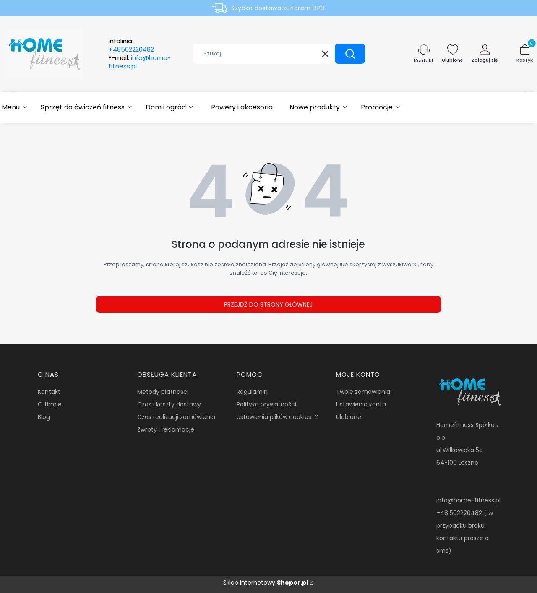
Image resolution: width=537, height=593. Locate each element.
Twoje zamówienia (363, 392)
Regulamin (252, 392)
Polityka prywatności (266, 404)
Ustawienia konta (361, 404)
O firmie (50, 404)
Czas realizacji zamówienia (176, 417)
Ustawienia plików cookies (275, 417)
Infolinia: (131, 45)
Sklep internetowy (265, 582)
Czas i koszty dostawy (169, 404)
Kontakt (49, 392)
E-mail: (140, 62)
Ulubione (348, 417)
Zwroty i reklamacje (165, 429)
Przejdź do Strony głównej (268, 304)
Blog (44, 417)
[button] (350, 54)
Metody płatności (162, 392)
